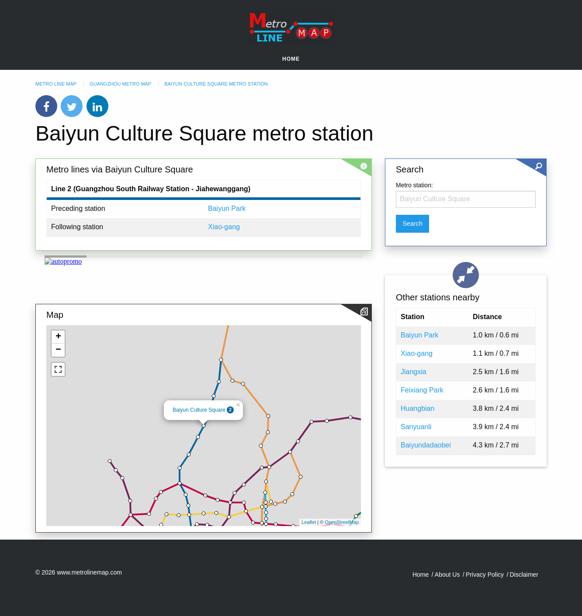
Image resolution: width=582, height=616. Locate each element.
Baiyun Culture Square (199, 410)
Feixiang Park (422, 390)
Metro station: (414, 185)
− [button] (58, 350)
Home (291, 59)
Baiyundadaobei (426, 445)
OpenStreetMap (342, 522)
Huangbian (417, 408)
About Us (447, 574)
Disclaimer (523, 574)
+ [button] (58, 337)
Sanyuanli (416, 426)
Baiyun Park (227, 208)
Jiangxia (413, 371)
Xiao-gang (224, 227)
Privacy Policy (485, 574)
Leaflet (308, 522)
